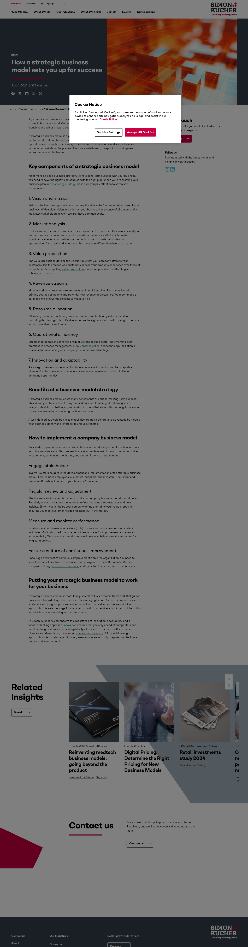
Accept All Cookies (140, 132)
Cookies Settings (109, 132)
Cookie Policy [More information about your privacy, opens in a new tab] (108, 119)
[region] (125, 119)
